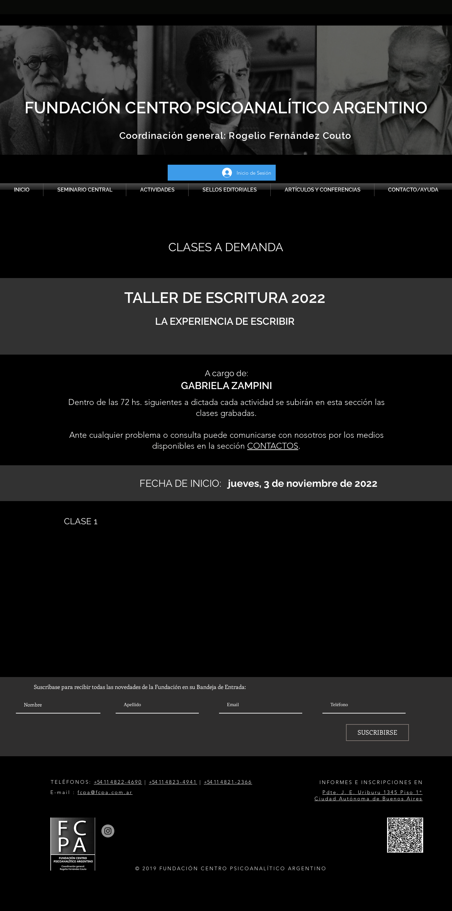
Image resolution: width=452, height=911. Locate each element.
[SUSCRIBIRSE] (377, 732)
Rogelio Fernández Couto (289, 135)
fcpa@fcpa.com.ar (105, 792)
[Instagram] (107, 831)
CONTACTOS (272, 446)
